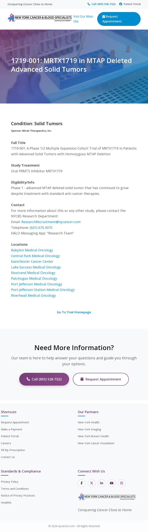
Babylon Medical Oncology (32, 250)
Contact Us (8, 457)
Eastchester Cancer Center (32, 261)
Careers (6, 443)
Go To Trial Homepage (74, 312)
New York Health (88, 422)
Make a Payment (11, 429)
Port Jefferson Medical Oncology (36, 284)
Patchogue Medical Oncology (34, 278)
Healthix (6, 502)
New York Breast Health (93, 436)
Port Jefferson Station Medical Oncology (43, 289)
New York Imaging (89, 429)
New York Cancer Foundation (96, 443)
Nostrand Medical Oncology (33, 272)
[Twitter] (92, 483)
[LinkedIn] (102, 483)
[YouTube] (111, 483)
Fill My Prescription (13, 450)
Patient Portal (130, 4)
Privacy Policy (9, 481)
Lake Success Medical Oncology (36, 267)
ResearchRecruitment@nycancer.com (51, 222)
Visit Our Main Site (83, 18)
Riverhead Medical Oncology (33, 295)
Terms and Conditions (15, 488)
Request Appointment (112, 18)
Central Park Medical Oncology (35, 256)
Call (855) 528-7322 (101, 4)
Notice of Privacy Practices (18, 495)
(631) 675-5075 (41, 227)
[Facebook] (82, 483)
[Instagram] (121, 483)
